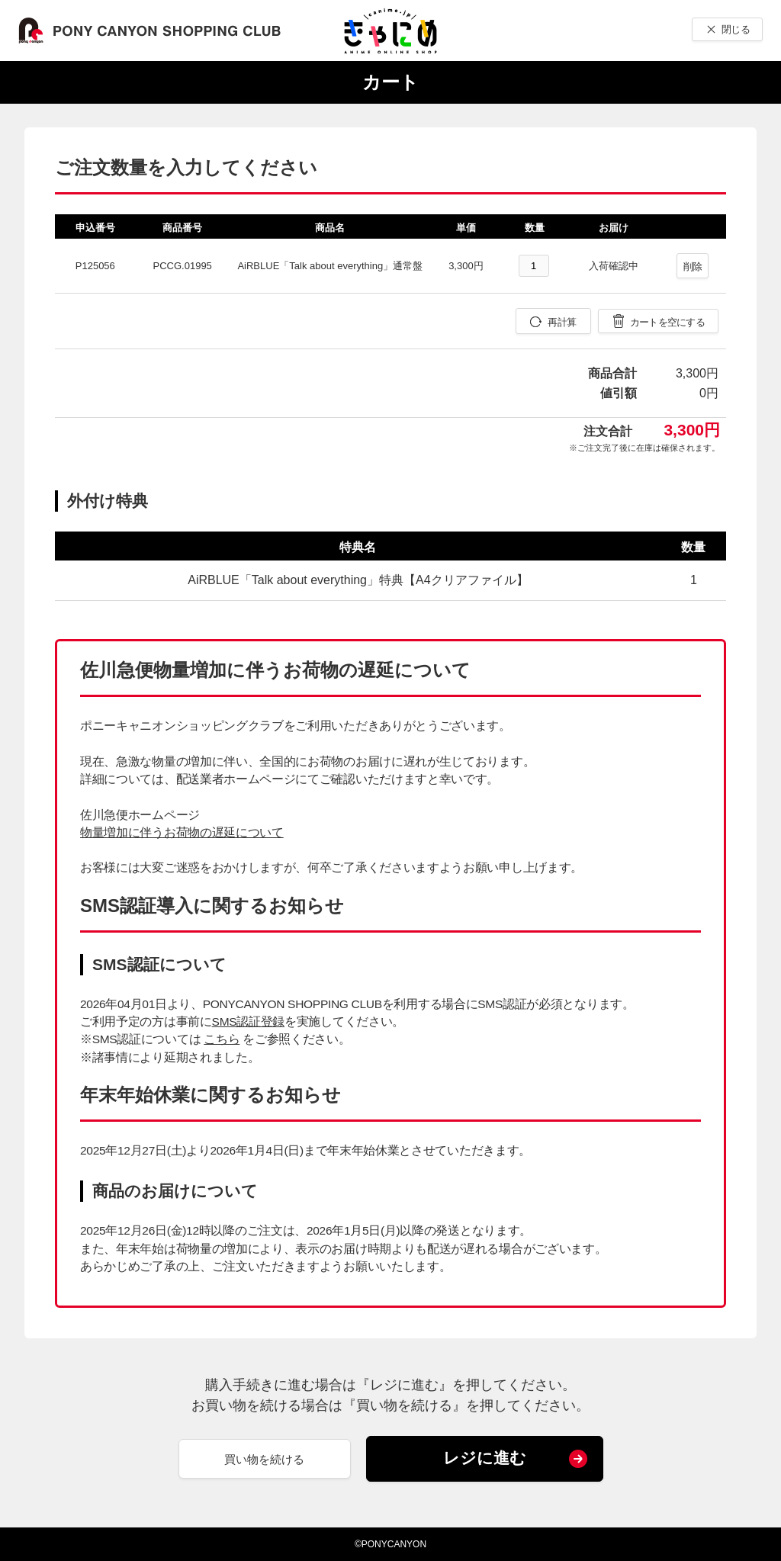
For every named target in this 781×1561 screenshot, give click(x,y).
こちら (221, 1039)
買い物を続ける (264, 1459)
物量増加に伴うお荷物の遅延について (182, 832)
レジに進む (484, 1457)
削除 (692, 266)
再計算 (562, 322)
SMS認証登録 (248, 1021)
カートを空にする (667, 322)
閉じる (736, 29)
